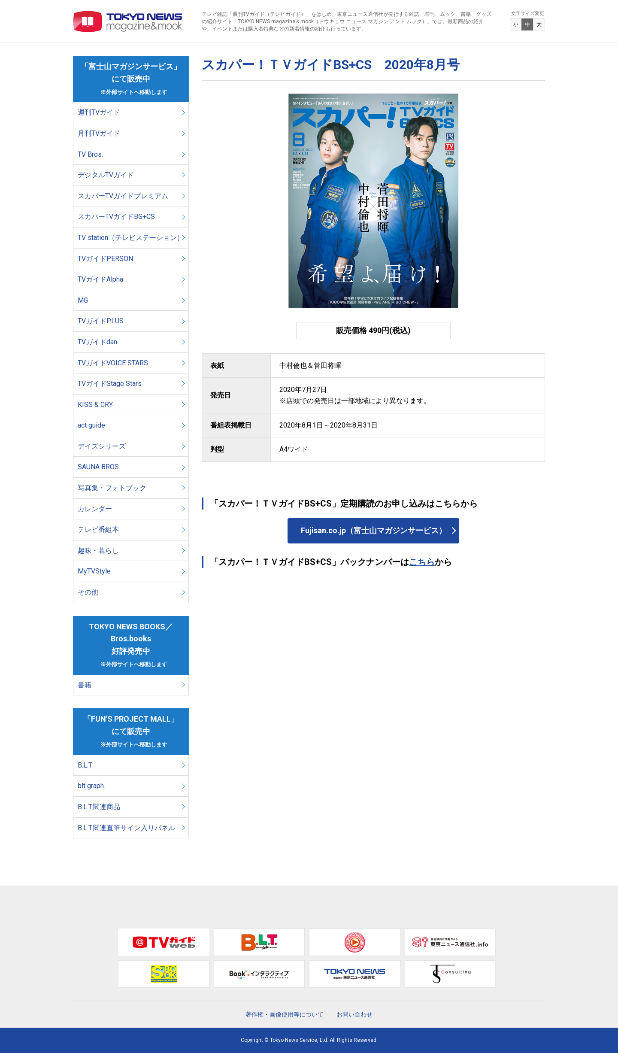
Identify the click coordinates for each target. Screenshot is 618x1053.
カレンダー (95, 509)
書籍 (84, 685)
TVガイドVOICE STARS (113, 363)
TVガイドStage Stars (110, 383)
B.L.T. (85, 765)
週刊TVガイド (99, 112)
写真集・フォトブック (112, 488)
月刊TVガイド (99, 133)
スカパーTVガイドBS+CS (116, 216)
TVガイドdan (97, 342)
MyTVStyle (94, 571)
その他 (88, 592)
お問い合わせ (354, 1014)
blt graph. (91, 786)
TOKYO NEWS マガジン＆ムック (128, 21)
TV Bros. (90, 154)
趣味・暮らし (98, 550)
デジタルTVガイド (106, 175)
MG (83, 300)
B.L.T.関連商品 (99, 807)
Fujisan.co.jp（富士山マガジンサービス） (373, 530)
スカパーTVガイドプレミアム (123, 196)
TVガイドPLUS (101, 321)
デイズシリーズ (102, 446)
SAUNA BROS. (100, 467)
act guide (91, 425)
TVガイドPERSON (105, 259)
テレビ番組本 (98, 529)
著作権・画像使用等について (284, 1014)
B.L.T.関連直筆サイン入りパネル (126, 828)
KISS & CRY (95, 405)
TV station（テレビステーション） (131, 238)
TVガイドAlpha (100, 279)
